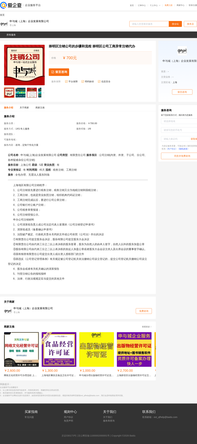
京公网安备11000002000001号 (94, 435)
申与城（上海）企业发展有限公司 (29, 21)
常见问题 (29, 417)
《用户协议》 (171, 149)
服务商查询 (109, 420)
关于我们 (107, 417)
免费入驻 (169, 5)
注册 (195, 5)
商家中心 (181, 5)
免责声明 (68, 420)
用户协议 (68, 417)
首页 (132, 5)
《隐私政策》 (183, 149)
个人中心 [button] (155, 5)
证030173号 (70, 435)
